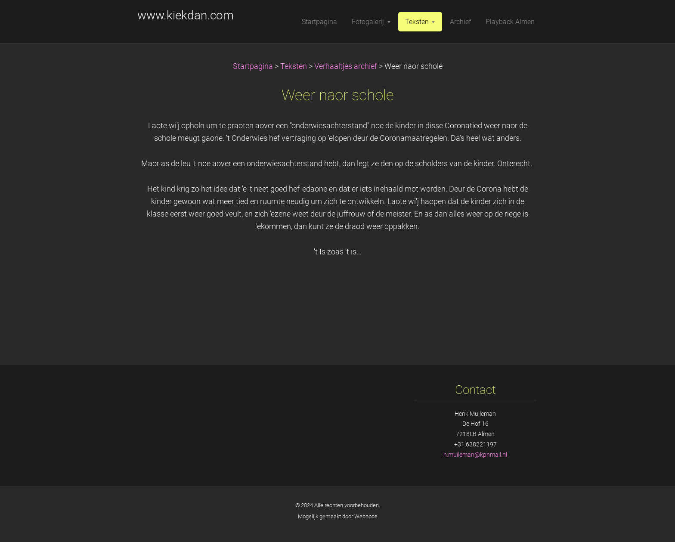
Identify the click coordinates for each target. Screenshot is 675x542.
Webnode (366, 516)
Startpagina (253, 66)
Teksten (293, 66)
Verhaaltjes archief (345, 66)
